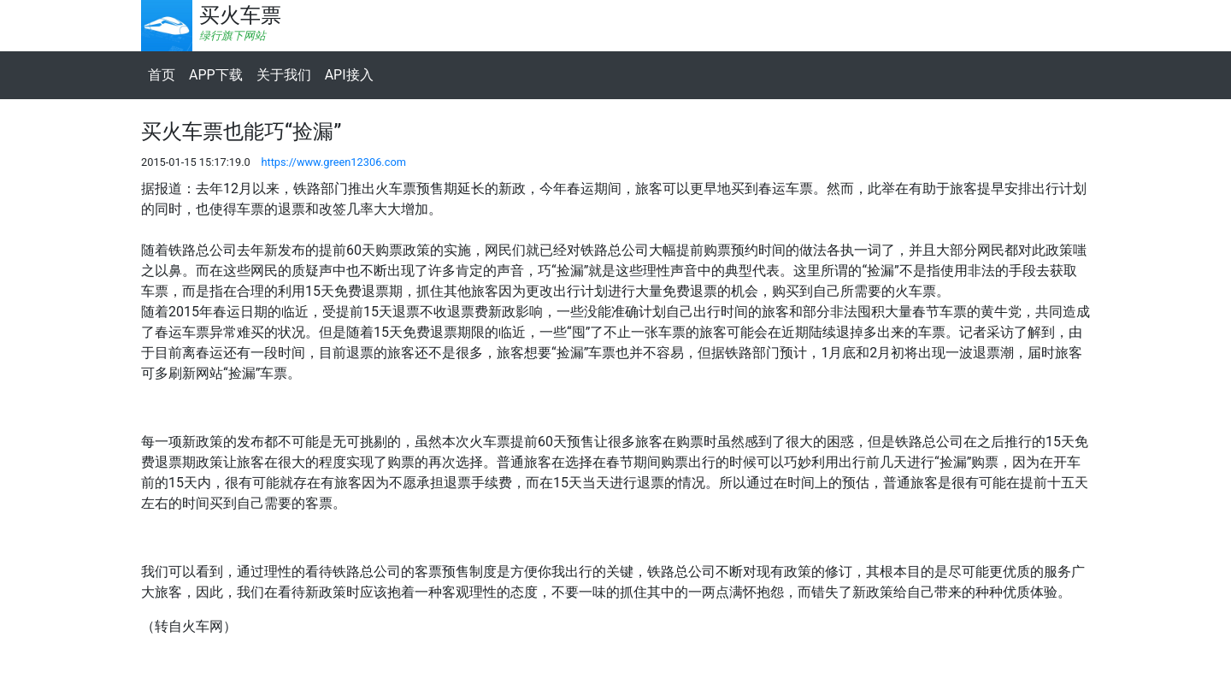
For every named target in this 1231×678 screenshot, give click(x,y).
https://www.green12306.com (333, 162)
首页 (161, 75)
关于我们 (283, 75)
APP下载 (216, 75)
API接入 (349, 75)
